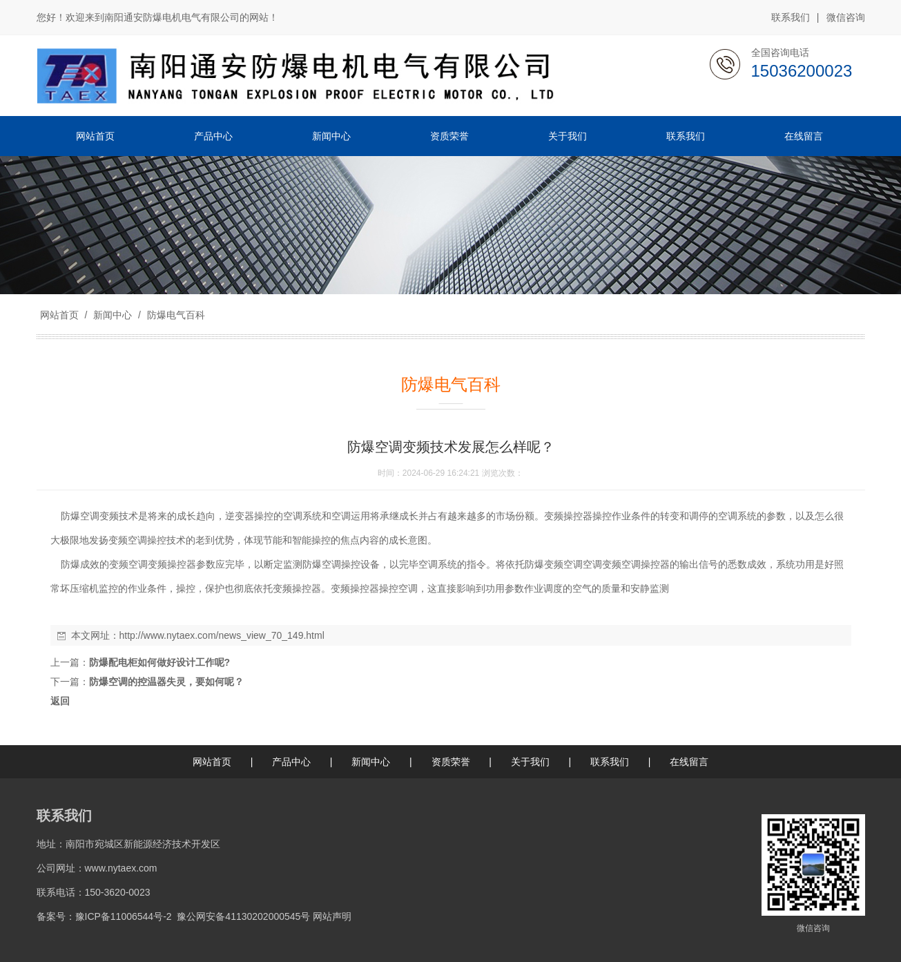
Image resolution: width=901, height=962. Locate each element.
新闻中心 (112, 314)
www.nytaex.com (121, 868)
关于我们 (530, 761)
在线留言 (689, 761)
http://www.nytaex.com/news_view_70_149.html (221, 635)
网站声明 (332, 916)
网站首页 (59, 314)
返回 (60, 700)
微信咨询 (845, 18)
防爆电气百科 (174, 314)
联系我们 (790, 17)
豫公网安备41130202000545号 (243, 916)
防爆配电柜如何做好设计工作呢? (160, 662)
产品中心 (291, 761)
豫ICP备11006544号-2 (123, 916)
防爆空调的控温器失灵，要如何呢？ (166, 681)
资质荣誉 (451, 761)
